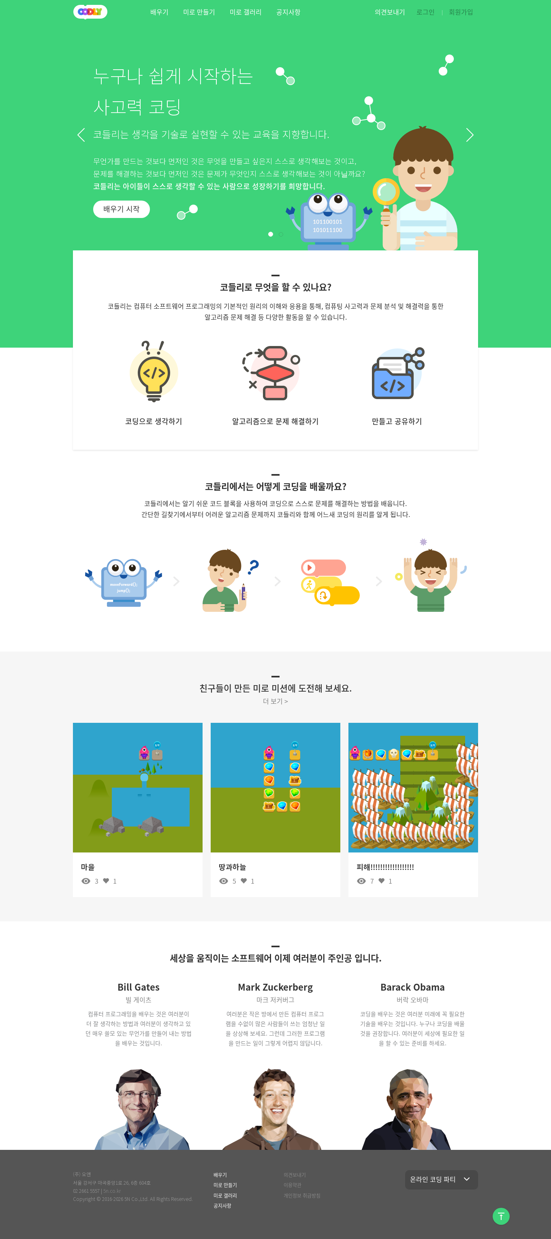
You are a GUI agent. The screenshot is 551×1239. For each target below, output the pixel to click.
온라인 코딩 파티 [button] (441, 1179)
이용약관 (292, 1185)
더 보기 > (275, 701)
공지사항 (288, 12)
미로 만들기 (199, 12)
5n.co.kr (112, 1190)
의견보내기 (390, 12)
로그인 (425, 12)
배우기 (159, 12)
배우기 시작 (121, 208)
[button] (81, 135)
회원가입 (461, 12)
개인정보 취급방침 (302, 1195)
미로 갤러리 (246, 12)
